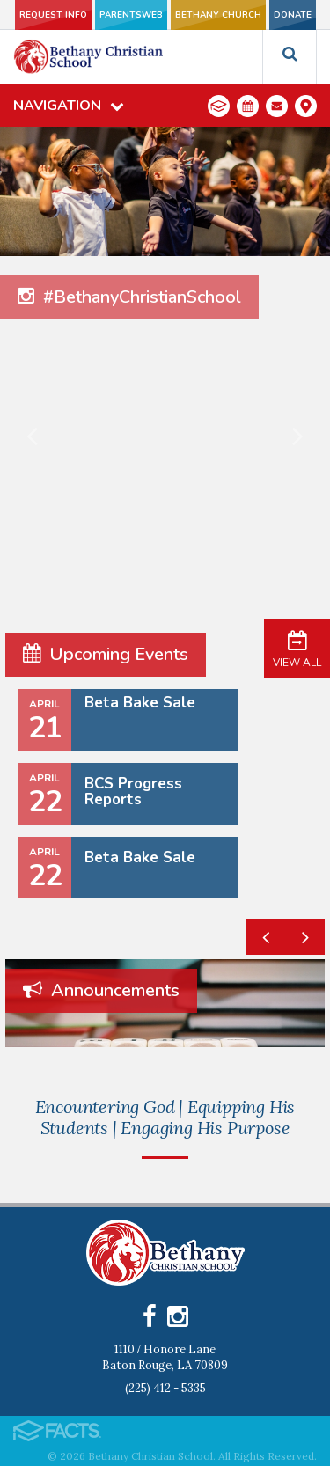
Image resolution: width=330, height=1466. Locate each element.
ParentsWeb (131, 15)
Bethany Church (218, 15)
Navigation (68, 105)
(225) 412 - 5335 (165, 1388)
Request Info (53, 15)
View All (297, 648)
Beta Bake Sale (139, 703)
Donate (293, 15)
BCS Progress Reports (133, 791)
